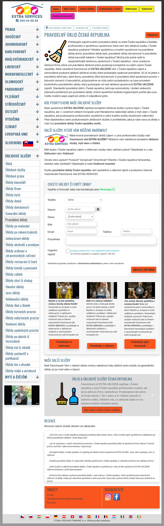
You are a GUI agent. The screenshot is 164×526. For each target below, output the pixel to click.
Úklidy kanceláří (15, 182)
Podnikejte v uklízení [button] (102, 345)
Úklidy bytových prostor (20, 311)
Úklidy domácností (17, 207)
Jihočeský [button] (13, 36)
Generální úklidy (15, 213)
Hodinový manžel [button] (63, 16)
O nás (50, 494)
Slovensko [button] (19, 143)
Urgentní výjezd (52, 252)
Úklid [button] (56, 9)
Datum (51, 209)
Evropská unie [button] (16, 134)
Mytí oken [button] (69, 8)
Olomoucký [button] (14, 81)
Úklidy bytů (12, 194)
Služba (51, 199)
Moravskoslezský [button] (19, 74)
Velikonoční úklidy (16, 299)
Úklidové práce (14, 175)
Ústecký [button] (11, 111)
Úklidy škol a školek (17, 305)
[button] (52, 395)
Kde (50, 224)
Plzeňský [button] (12, 96)
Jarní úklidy (12, 292)
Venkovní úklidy (15, 323)
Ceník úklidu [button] (87, 8)
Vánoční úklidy (14, 286)
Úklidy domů (13, 200)
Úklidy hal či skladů (17, 347)
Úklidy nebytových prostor (22, 317)
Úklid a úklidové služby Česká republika (102, 378)
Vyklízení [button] (147, 8)
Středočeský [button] (15, 104)
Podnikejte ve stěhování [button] (64, 343)
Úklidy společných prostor (22, 330)
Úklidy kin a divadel (17, 364)
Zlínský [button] (11, 126)
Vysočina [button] (12, 119)
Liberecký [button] (12, 66)
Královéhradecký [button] (19, 59)
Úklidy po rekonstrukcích (21, 232)
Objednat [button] (152, 34)
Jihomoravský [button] (16, 44)
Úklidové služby (15, 169)
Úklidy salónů (14, 274)
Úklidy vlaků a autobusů (20, 370)
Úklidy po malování (17, 225)
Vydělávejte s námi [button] (109, 8)
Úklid (8, 163)
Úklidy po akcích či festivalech (17, 339)
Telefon (107, 231)
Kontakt (51, 502)
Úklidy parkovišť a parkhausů (16, 356)
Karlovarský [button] (15, 51)
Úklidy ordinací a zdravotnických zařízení (20, 253)
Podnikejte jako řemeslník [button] (140, 343)
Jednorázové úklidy (17, 238)
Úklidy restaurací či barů (21, 261)
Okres (51, 217)
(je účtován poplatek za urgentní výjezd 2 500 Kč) (93, 254)
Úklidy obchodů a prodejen (22, 244)
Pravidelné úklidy (16, 219)
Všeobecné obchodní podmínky (65, 498)
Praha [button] (10, 29)
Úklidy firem (13, 188)
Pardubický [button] (14, 89)
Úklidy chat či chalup (18, 280)
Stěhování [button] (131, 8)
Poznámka (54, 239)
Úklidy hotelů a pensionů (21, 267)
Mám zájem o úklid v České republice (102, 410)
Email (51, 231)
